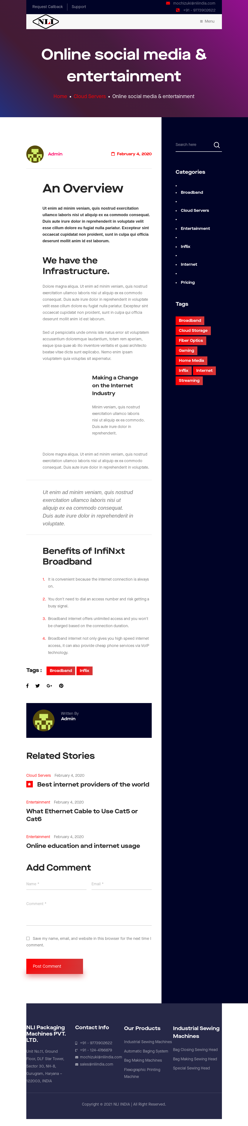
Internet (189, 264)
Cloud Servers (90, 97)
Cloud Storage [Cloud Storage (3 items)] (193, 330)
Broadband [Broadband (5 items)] (190, 320)
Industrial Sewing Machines (148, 1042)
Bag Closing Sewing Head (195, 1049)
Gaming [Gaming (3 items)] (186, 350)
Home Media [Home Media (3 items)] (191, 360)
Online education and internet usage (83, 846)
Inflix (84, 670)
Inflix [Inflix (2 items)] (183, 370)
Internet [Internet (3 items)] (204, 370)
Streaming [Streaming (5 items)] (189, 380)
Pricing (188, 282)
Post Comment (55, 966)
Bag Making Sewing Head (195, 1059)
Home (60, 97)
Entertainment (38, 802)
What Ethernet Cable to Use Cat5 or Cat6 (82, 815)
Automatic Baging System (146, 1051)
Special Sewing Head (191, 1068)
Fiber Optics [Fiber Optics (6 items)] (191, 340)
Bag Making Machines (143, 1060)
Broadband (61, 670)
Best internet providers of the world (93, 784)
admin (55, 154)
